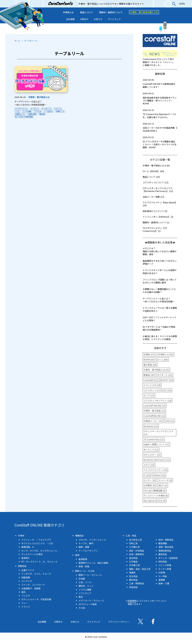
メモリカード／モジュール (91, 600)
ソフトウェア (85, 593)
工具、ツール (85, 582)
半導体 (21, 535)
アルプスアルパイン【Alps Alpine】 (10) (160, 204)
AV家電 (161, 572)
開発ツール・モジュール (90, 574)
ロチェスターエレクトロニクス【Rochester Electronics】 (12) (158, 190)
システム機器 (85, 589)
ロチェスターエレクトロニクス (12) (158, 433)
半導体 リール (60, 111)
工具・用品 (131, 535)
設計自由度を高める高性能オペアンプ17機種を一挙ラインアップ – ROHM (160, 98)
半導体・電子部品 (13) (154, 410)
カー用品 (162, 576)
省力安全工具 (135, 539)
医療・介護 (163, 583)
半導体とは (68, 12)
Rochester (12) (150, 426)
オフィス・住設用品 (168, 558)
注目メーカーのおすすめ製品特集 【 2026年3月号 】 (160, 127)
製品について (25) (151, 176)
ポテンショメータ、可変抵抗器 (36, 599)
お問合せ (84, 19)
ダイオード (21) (164, 374)
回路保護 (25, 577)
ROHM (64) (148, 359)
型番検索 (132, 600)
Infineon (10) (159, 475)
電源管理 (83, 559)
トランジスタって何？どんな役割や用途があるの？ (160, 272)
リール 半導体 (27, 111)
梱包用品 (133, 579)
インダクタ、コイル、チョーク (36, 573)
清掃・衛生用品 (165, 546)
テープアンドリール (21, 109)
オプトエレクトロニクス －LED (37, 543)
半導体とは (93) (165, 354)
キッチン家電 (164, 568)
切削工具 (133, 543)
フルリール (58, 109)
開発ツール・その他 (84, 570)
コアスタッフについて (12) (156, 182)
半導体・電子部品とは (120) (156, 165)
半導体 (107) (149, 354)
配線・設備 (84, 546)
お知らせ (98, 19)
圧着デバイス (27, 570)
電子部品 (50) (150, 364)
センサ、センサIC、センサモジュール (39, 550)
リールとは (38, 111)
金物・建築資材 (136, 554)
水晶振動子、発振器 (31, 588)
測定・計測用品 (136, 550)
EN (183, 3)
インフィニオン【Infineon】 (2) (158, 216)
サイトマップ (114, 19)
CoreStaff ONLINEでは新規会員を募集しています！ (160, 83)
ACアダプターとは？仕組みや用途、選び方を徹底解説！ (160, 328)
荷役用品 (133, 587)
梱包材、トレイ (86, 585)
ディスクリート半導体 (32, 554)
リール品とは (49, 111)
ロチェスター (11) (152, 454)
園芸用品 (162, 554)
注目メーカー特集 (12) (153, 196)
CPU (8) (147, 490)
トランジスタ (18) (152, 385)
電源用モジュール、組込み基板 (93, 562)
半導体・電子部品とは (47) (156, 369)
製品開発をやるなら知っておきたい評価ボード (160, 262)
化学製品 (133, 561)
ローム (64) (162, 359)
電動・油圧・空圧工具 (139, 568)
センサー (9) (149, 480)
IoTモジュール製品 (88, 604)
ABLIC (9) (162, 485)
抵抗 (23, 592)
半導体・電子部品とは (39, 97)
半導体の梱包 (32, 114)
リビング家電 (164, 565)
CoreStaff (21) (150, 380)
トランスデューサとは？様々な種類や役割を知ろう (160, 309)
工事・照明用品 (136, 583)
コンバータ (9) (165, 480)
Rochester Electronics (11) (156, 459)
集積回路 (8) (160, 490)
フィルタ (25, 595)
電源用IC (25, 558)
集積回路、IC (27, 546)
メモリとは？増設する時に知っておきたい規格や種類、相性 (160, 251)
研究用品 (162, 561)
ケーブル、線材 (86, 543)
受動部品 (22, 566)
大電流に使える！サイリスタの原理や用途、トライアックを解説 (160, 338)
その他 (82, 607)
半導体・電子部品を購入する (144, 12)
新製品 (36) (148, 374)
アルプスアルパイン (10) (155, 470)
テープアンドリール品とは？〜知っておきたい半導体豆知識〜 (30, 103)
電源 (77, 555)
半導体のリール (20, 114)
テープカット (35, 109)
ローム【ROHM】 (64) (153, 171)
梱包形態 (42, 114)
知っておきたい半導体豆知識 (24, 117)
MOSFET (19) (166, 380)
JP (180, 3)
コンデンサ (26, 581)
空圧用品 (133, 558)
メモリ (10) (148, 464)
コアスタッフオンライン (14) (157, 400)
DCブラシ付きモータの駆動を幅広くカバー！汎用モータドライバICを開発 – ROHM (160, 142)
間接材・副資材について (111, 12)
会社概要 (70, 19)
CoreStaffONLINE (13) (154, 415)
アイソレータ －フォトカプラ (36, 539)
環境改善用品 (164, 550)
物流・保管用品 (165, 539)
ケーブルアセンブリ (88, 550)
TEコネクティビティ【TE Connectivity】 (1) (155, 229)
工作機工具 (134, 546)
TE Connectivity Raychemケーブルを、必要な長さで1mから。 (160, 114)
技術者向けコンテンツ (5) (155, 211)
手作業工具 (134, 565)
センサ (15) (148, 395)
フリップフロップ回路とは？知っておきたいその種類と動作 (160, 281)
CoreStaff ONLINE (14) (154, 405)
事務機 (161, 579)
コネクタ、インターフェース (92, 539)
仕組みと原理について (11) (156, 444)
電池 (81, 596)
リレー (24, 602)
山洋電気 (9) (149, 485)
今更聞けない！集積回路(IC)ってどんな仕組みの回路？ (159, 290)
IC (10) (146, 475)
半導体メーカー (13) (153, 420)
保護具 (132, 572)
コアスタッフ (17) (152, 390)
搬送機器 (162, 543)
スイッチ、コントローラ (33, 584)
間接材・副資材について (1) (156, 222)
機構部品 (79, 535)
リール (17, 111)
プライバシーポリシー (118, 621)
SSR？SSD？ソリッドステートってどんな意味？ (159, 319)
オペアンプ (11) (151, 449)
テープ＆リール (46, 109)
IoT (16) (167, 390)
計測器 (82, 578)
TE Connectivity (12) (153, 439)
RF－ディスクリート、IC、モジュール (39, 561)
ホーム (17, 40)
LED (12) (170, 420)
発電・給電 (84, 566)
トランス (25, 606)
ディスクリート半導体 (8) (155, 495)
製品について (86, 12)
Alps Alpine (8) (150, 500)
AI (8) (163, 500)
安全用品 (133, 576)
